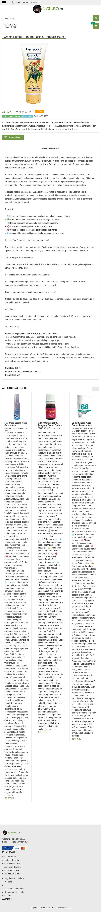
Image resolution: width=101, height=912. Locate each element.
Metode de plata (11, 860)
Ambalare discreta (12, 867)
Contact (7, 895)
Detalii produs (50, 148)
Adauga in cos (15, 137)
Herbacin (16, 375)
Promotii (8, 882)
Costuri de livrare (12, 863)
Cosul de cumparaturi (13, 889)
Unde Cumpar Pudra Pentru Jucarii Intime (82, 424)
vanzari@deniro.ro (20, 842)
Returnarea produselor (14, 892)
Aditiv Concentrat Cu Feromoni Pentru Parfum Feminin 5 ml (50, 425)
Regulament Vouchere (14, 878)
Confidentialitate (11, 870)
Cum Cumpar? (10, 856)
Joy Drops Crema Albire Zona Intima (15, 424)
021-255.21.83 (20, 2)
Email (35, 2)
